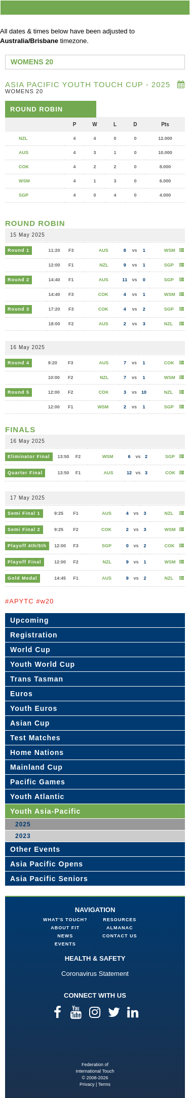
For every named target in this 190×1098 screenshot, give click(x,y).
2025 (23, 824)
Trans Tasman (36, 679)
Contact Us (119, 935)
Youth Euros (33, 708)
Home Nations (37, 752)
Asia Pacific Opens (46, 864)
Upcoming (29, 620)
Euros (21, 694)
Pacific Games (37, 782)
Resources (119, 919)
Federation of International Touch (95, 1045)
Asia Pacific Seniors (49, 879)
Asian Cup (30, 723)
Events (65, 943)
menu (180, 7)
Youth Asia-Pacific (45, 811)
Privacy (87, 1084)
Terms (104, 1084)
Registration (34, 635)
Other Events (35, 849)
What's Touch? (65, 919)
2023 (23, 836)
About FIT (65, 927)
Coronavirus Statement (95, 973)
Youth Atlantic (37, 796)
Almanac (119, 927)
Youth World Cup (42, 664)
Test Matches (35, 738)
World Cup (30, 650)
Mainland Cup (36, 767)
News (65, 935)
